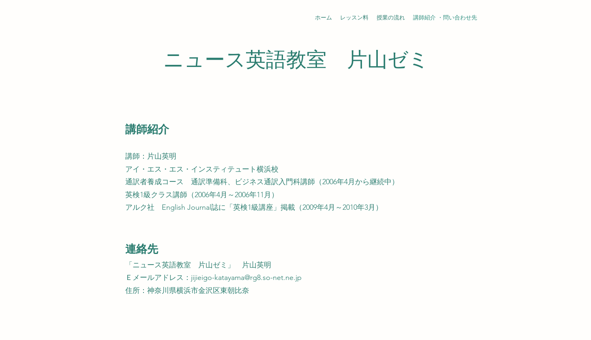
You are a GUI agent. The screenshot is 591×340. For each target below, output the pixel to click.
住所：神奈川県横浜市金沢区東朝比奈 (187, 290)
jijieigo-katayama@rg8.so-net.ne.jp (246, 277)
